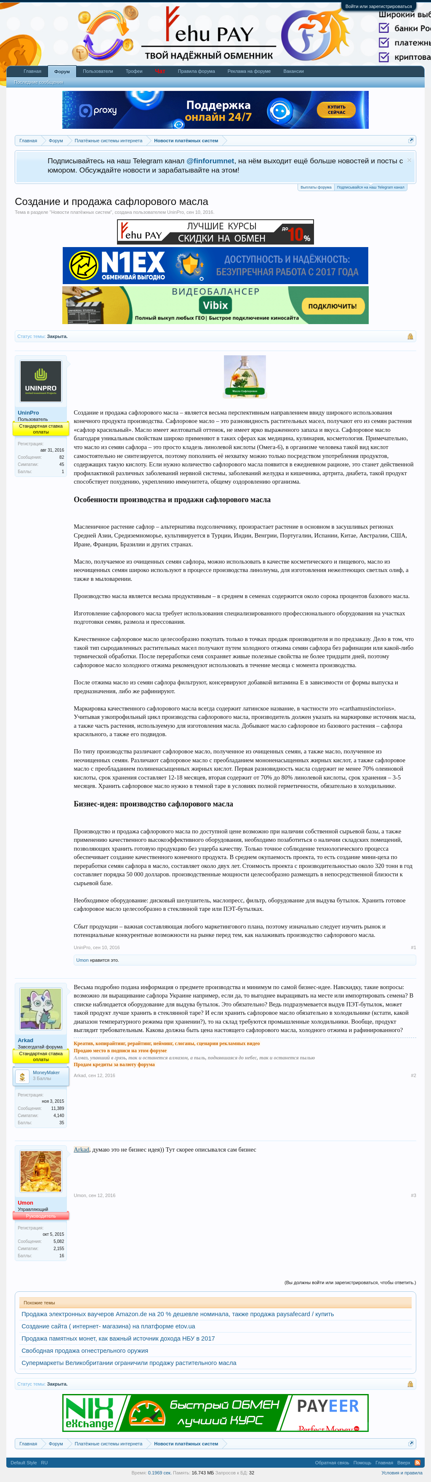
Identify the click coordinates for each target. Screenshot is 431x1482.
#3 (413, 1195)
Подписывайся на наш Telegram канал (370, 186)
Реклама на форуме (249, 71)
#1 (413, 947)
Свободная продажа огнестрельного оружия (84, 1350)
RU (44, 1462)
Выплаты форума (316, 187)
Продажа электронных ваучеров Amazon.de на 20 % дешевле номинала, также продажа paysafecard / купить (177, 1314)
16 (61, 1255)
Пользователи (98, 71)
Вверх (403, 1462)
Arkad (25, 1040)
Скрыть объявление (409, 160)
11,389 (57, 1108)
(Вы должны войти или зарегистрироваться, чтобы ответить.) (350, 1282)
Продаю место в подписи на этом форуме (120, 1051)
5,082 (58, 1241)
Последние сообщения (38, 82)
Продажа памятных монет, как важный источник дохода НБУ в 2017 (118, 1338)
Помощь (363, 1462)
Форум (62, 71)
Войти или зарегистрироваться (379, 6)
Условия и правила (401, 1472)
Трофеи (134, 71)
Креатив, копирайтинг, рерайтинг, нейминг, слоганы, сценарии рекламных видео (167, 1043)
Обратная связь (332, 1462)
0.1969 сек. (160, 1472)
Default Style (24, 1462)
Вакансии (293, 71)
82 (61, 457)
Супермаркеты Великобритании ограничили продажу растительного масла (128, 1363)
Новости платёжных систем (81, 212)
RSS (417, 1463)
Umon (82, 960)
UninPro (175, 212)
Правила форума (196, 71)
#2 (413, 1075)
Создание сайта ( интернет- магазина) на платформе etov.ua (108, 1326)
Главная (32, 71)
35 (61, 1122)
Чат (160, 71)
